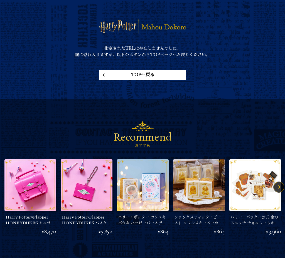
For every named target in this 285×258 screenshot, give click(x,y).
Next (278, 187)
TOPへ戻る (142, 75)
